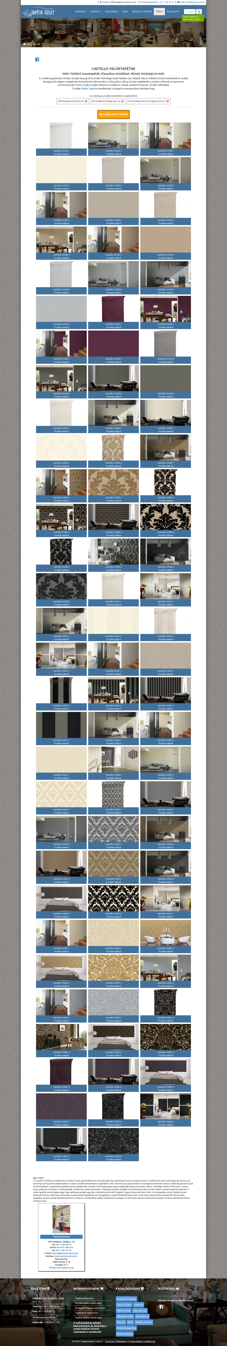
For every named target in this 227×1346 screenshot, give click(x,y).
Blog (125, 11)
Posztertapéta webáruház (88, 1303)
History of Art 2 (144, 1322)
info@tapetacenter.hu (195, 2)
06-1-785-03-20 (63, 1250)
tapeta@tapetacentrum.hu (64, 1253)
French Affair (124, 1310)
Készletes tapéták (142, 11)
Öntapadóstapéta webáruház (90, 1308)
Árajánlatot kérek (113, 114)
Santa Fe (138, 1304)
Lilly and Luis (140, 1310)
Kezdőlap (81, 11)
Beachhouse (142, 1316)
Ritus (130, 1322)
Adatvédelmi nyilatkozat (142, 1341)
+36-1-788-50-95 (166, 2)
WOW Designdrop (126, 1328)
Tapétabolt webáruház (86, 1312)
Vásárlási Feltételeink (116, 1341)
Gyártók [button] (95, 11)
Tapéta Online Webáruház (88, 1317)
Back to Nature (125, 1334)
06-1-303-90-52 (63, 1244)
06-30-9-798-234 (65, 1247)
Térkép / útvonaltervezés (61, 1268)
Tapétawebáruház (84, 1298)
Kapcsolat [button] (173, 11)
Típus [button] (159, 11)
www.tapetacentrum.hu (65, 1256)
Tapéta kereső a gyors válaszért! (191, 18)
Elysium (121, 1322)
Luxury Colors (124, 1304)
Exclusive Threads (126, 1299)
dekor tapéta (89, 88)
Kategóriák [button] (111, 11)
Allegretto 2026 (125, 1316)
